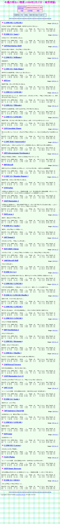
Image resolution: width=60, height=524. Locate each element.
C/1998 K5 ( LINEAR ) (13, 446)
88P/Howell (8, 173)
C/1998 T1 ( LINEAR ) (13, 122)
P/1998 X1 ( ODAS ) (12, 507)
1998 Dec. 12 (54, 299)
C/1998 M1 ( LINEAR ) (13, 323)
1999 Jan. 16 (55, 110)
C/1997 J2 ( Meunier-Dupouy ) (16, 185)
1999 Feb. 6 (55, 123)
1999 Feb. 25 (55, 23)
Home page (21, 8)
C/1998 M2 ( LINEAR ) (13, 299)
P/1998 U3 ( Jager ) (11, 35)
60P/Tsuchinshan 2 (11, 348)
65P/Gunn (8, 458)
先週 (22, 10)
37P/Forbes (8, 198)
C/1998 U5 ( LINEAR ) (13, 96)
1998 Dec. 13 (54, 84)
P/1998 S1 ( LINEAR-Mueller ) (16, 311)
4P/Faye (7, 84)
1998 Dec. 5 (55, 149)
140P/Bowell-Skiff (11, 274)
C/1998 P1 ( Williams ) (13, 59)
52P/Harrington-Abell (12, 47)
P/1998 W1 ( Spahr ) (12, 238)
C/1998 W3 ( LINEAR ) (13, 336)
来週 (38, 10)
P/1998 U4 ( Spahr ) (12, 421)
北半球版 (30, 10)
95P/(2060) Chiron (11, 262)
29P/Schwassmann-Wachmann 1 (17, 161)
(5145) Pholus (9, 483)
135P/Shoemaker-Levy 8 (13, 397)
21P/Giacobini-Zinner (12, 135)
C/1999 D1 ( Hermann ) (13, 360)
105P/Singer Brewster (12, 495)
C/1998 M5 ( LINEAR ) (13, 23)
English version (22, 6)
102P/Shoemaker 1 (11, 211)
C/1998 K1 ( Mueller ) (12, 372)
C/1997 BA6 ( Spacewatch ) (15, 149)
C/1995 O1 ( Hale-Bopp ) (14, 72)
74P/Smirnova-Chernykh (14, 434)
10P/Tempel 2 (9, 250)
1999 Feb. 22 (55, 60)
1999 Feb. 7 (55, 35)
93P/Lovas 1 (9, 225)
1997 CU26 (8, 409)
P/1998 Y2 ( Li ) (10, 287)
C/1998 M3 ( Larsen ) (12, 470)
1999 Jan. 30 (55, 483)
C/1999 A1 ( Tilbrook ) (13, 110)
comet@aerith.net (20, 522)
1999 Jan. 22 (55, 263)
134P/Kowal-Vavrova (12, 385)
